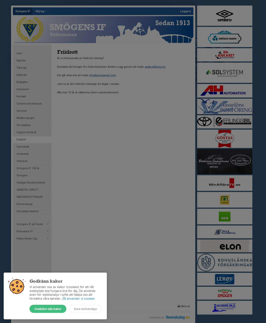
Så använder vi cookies (78, 298)
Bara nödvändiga (85, 309)
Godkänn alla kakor (47, 309)
